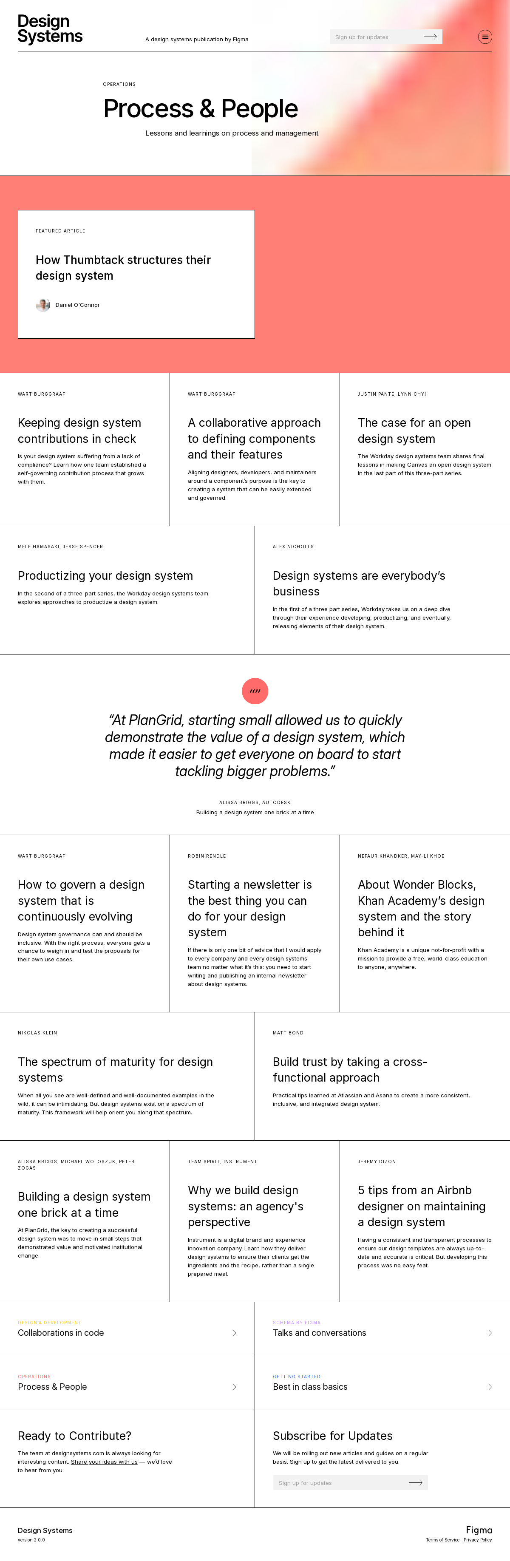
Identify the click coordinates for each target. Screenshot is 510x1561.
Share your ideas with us (104, 1461)
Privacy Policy (478, 1539)
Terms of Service (442, 1539)
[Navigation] (485, 37)
